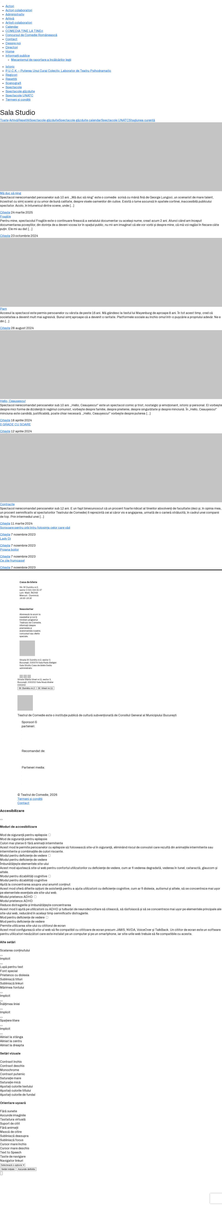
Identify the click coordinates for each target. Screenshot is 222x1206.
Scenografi (13, 83)
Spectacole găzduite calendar (80, 120)
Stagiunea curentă (142, 120)
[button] (1, 955)
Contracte (7, 504)
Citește (5, 212)
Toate (4, 120)
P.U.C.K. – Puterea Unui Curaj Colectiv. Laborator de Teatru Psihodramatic (58, 70)
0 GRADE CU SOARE (15, 424)
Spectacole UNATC (19, 95)
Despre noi (13, 43)
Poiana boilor (9, 549)
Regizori (11, 75)
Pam (3, 309)
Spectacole (13, 87)
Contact (11, 39)
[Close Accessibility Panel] (1, 819)
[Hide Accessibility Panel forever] (26, 1169)
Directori (11, 47)
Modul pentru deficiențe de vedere (25, 855)
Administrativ (14, 14)
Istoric (10, 66)
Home (9, 51)
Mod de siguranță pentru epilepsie (25, 835)
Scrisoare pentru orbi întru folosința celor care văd (35, 527)
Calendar (11, 27)
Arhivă (9, 18)
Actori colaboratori (18, 10)
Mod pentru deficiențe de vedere (24, 917)
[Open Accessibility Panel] (1, 1173)
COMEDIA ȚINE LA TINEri (24, 31)
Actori (9, 6)
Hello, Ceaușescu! (13, 401)
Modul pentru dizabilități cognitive (25, 876)
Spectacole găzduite (20, 91)
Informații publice (17, 55)
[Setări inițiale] (8, 1169)
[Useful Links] (12, 1165)
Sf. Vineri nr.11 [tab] (45, 688)
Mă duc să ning (10, 193)
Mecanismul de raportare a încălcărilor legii (41, 59)
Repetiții (11, 79)
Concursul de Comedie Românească (31, 35)
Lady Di (5, 538)
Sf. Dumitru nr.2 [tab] (27, 688)
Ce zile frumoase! (12, 560)
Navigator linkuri (11, 1160)
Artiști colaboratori (18, 22)
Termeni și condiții (17, 99)
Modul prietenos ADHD (18, 897)
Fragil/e (5, 216)
